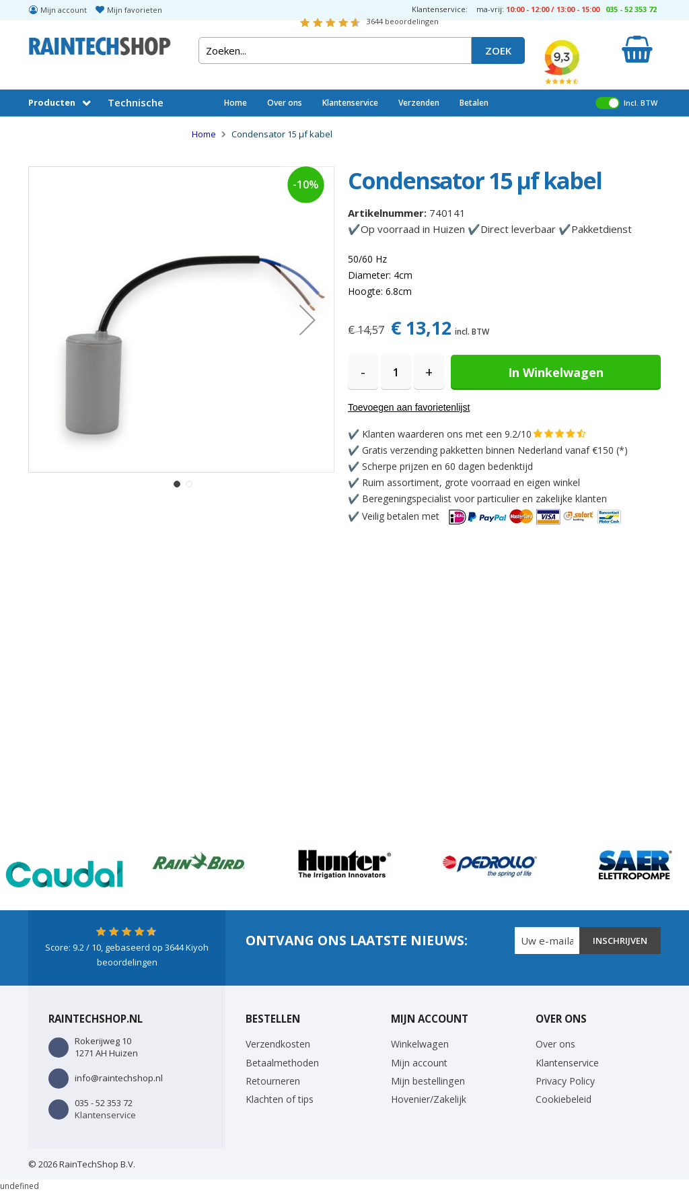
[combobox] (335, 50)
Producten (51, 102)
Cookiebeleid (563, 1099)
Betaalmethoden (282, 1062)
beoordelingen (403, 21)
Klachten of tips (280, 1099)
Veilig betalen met (492, 516)
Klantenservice (350, 102)
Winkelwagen (420, 1043)
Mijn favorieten (134, 10)
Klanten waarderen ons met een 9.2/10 (447, 434)
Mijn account (63, 10)
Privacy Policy (565, 1081)
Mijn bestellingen (428, 1081)
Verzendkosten (278, 1043)
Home (235, 102)
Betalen (474, 102)
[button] (307, 319)
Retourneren (273, 1081)
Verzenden (418, 102)
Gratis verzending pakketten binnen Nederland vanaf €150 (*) (495, 450)
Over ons (284, 102)
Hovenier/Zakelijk (428, 1099)
